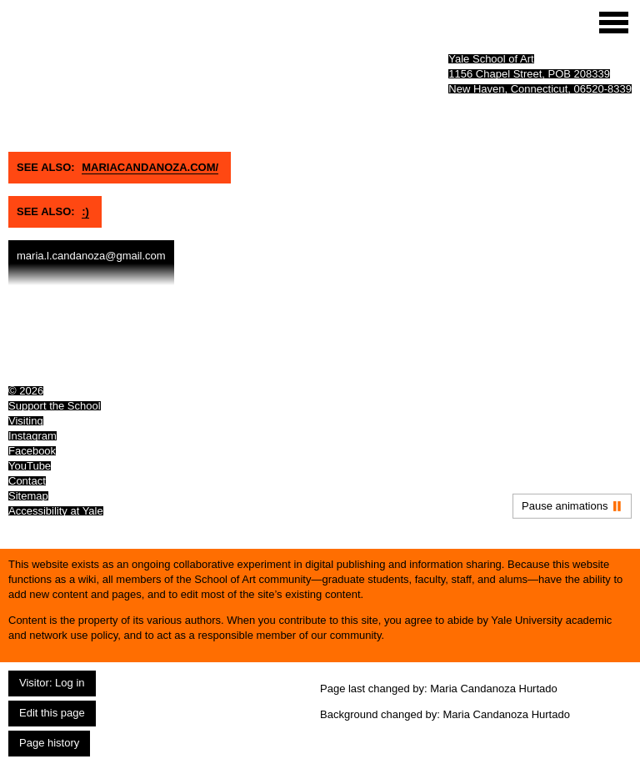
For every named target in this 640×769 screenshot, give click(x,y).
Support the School (54, 406)
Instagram (32, 436)
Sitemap (28, 496)
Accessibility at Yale (55, 511)
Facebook (32, 451)
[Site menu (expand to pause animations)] (614, 22)
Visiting (25, 421)
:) (85, 211)
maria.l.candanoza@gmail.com (91, 255)
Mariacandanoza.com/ (150, 167)
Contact (27, 481)
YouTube (29, 466)
